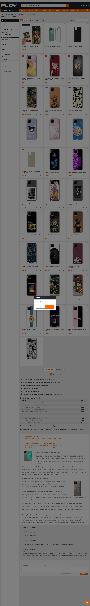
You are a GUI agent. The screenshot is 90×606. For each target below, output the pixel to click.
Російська (40, 306)
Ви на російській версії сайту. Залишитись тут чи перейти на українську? (45, 302)
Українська (49, 306)
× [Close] (53, 298)
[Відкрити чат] (87, 603)
